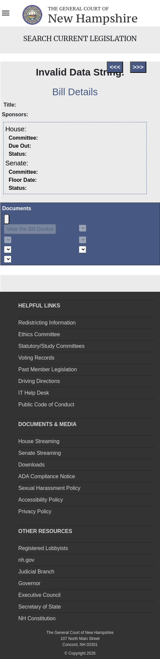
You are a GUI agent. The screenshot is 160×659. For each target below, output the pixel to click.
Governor (29, 583)
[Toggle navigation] (5, 12)
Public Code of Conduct (46, 404)
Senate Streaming (39, 453)
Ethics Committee (39, 334)
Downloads (31, 465)
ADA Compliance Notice (46, 476)
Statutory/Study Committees (51, 346)
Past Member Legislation (47, 369)
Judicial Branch (36, 571)
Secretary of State (39, 607)
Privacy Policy (35, 511)
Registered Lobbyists (43, 548)
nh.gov (26, 560)
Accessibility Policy (40, 500)
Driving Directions (39, 381)
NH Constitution (37, 618)
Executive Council (39, 595)
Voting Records (36, 358)
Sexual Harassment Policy (49, 488)
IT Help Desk (33, 393)
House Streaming (39, 441)
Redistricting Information (47, 322)
